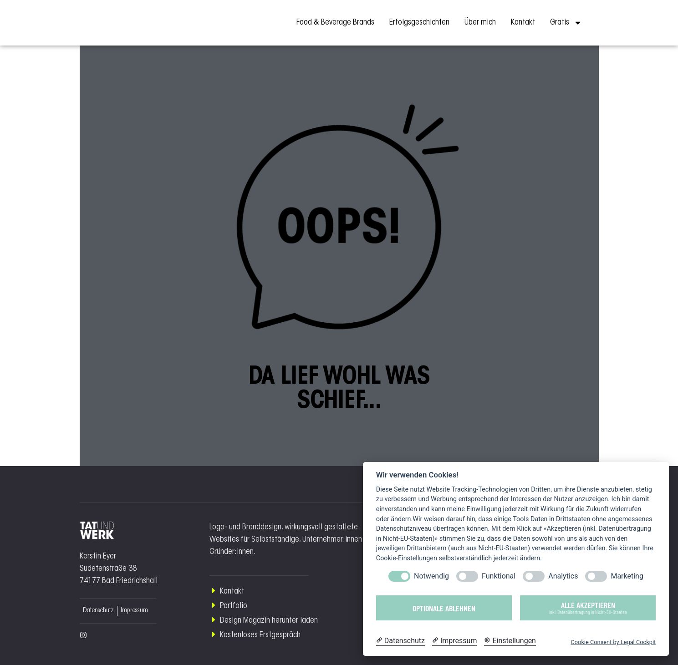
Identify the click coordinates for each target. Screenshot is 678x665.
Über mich (480, 23)
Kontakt (523, 23)
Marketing (627, 576)
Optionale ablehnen (444, 608)
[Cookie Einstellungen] (510, 640)
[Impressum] (454, 640)
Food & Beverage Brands (335, 23)
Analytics (563, 576)
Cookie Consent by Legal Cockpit (613, 642)
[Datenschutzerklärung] (400, 640)
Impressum (134, 611)
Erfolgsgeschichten (419, 23)
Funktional (498, 576)
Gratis (566, 23)
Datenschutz (98, 611)
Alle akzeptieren (588, 607)
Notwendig (431, 576)
